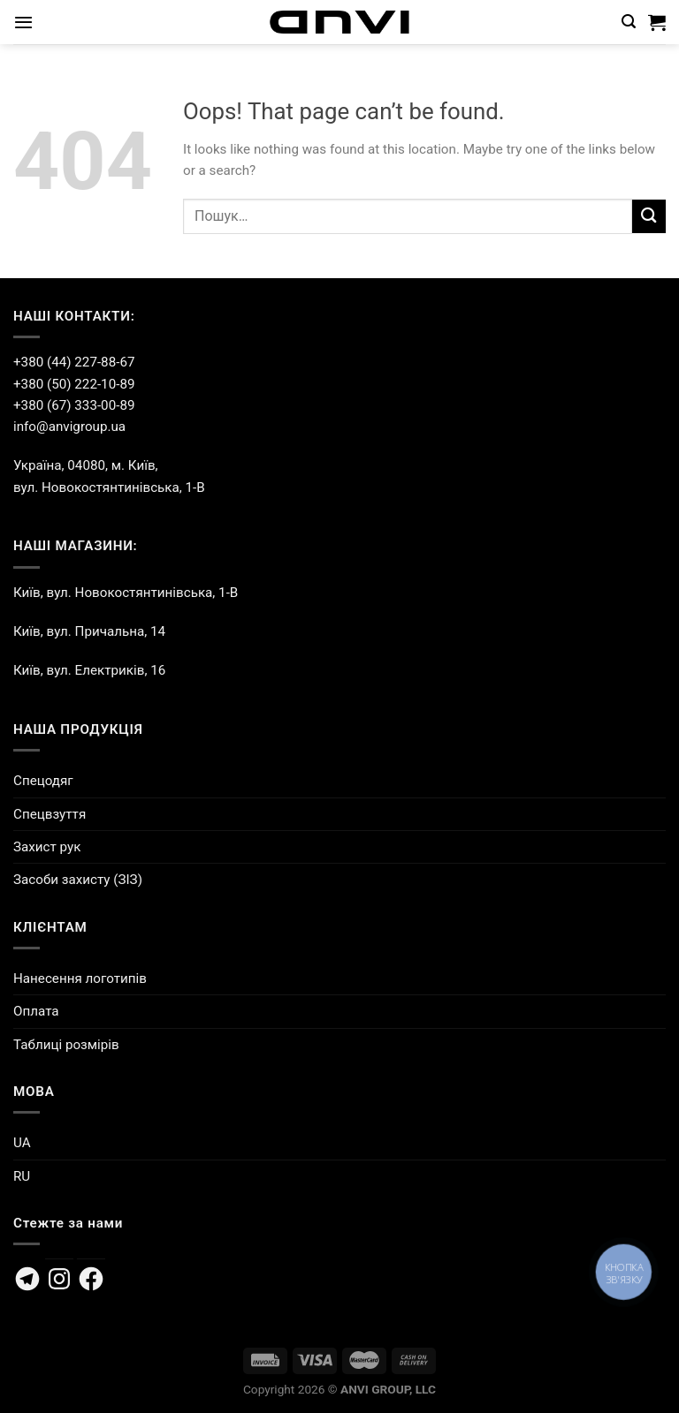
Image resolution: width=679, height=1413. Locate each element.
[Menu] (23, 22)
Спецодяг (43, 781)
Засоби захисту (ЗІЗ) (77, 880)
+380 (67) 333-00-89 (73, 405)
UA (22, 1143)
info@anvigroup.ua (69, 426)
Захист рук (46, 847)
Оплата (36, 1011)
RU (21, 1176)
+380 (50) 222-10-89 (73, 384)
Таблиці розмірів (66, 1045)
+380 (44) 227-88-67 (73, 362)
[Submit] (649, 216)
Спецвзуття (49, 814)
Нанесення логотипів (80, 978)
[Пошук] (629, 21)
